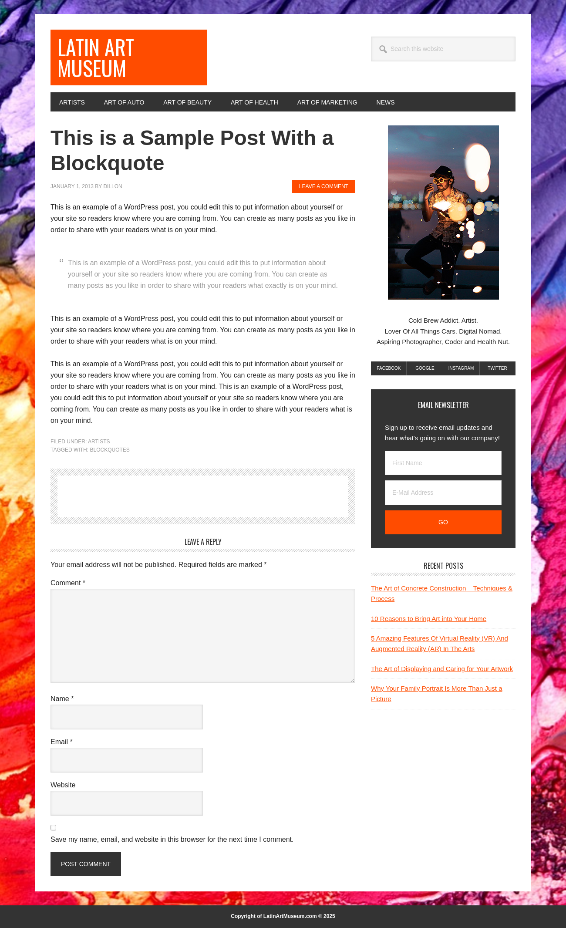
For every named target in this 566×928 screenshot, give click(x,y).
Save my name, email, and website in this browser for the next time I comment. (172, 839)
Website (63, 785)
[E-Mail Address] (443, 492)
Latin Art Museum (95, 57)
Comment (68, 583)
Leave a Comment (323, 186)
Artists (99, 442)
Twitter (497, 368)
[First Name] (443, 463)
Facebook (389, 368)
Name (62, 698)
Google (424, 368)
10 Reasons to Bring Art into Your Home (428, 618)
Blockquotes (109, 450)
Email (62, 742)
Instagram (461, 368)
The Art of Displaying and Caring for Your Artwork (442, 668)
